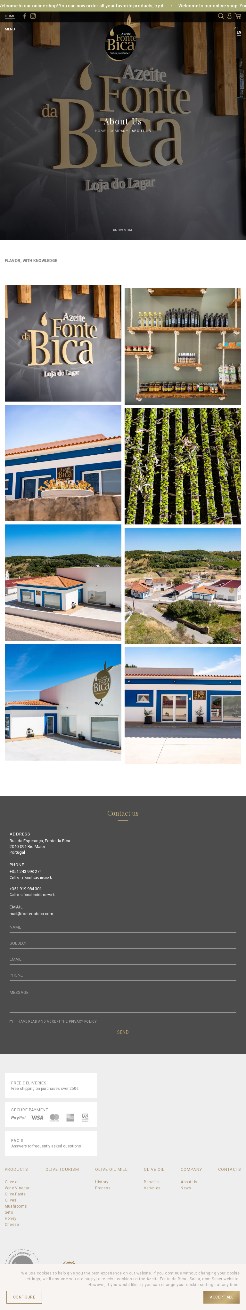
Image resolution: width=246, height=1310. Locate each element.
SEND (123, 1032)
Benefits (152, 1182)
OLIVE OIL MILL (111, 1169)
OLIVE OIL (154, 1169)
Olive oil (12, 1182)
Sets (9, 1212)
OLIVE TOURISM (62, 1169)
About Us (141, 131)
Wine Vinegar (17, 1188)
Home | (102, 131)
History (101, 1182)
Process (103, 1188)
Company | (121, 131)
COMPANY (191, 1169)
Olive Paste (15, 1194)
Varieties (152, 1188)
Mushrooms (16, 1206)
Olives (10, 1200)
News (186, 1188)
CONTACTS (229, 1169)
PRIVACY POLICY (83, 1021)
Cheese (12, 1224)
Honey (10, 1218)
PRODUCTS (16, 1169)
